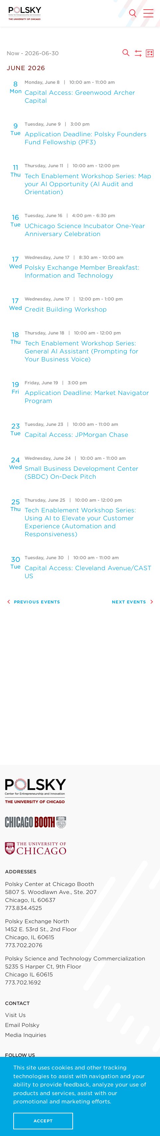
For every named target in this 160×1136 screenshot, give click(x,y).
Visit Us (15, 1015)
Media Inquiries (25, 1035)
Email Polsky (22, 1025)
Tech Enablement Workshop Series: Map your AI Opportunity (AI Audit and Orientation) (88, 184)
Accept (43, 1120)
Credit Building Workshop (66, 309)
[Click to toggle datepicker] (62, 53)
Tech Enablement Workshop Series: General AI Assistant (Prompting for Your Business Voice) (81, 351)
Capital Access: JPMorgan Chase (76, 434)
